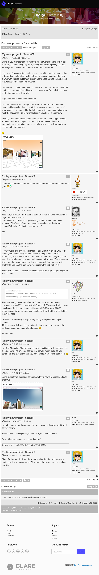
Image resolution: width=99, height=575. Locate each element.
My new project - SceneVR (19, 43)
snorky (74, 189)
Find (80, 551)
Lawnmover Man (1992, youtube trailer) (19, 305)
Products (10, 533)
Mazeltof (19, 510)
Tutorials (54, 535)
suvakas (74, 218)
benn (73, 66)
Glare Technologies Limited (83, 565)
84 (77, 421)
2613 (77, 229)
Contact (54, 538)
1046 (77, 69)
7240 (78, 297)
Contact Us (10, 535)
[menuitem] (15, 29)
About (9, 531)
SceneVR (49, 67)
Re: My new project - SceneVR (18, 176)
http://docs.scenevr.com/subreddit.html (19, 99)
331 (77, 196)
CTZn (73, 293)
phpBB (13, 508)
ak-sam (74, 418)
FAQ (52, 533)
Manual (53, 531)
